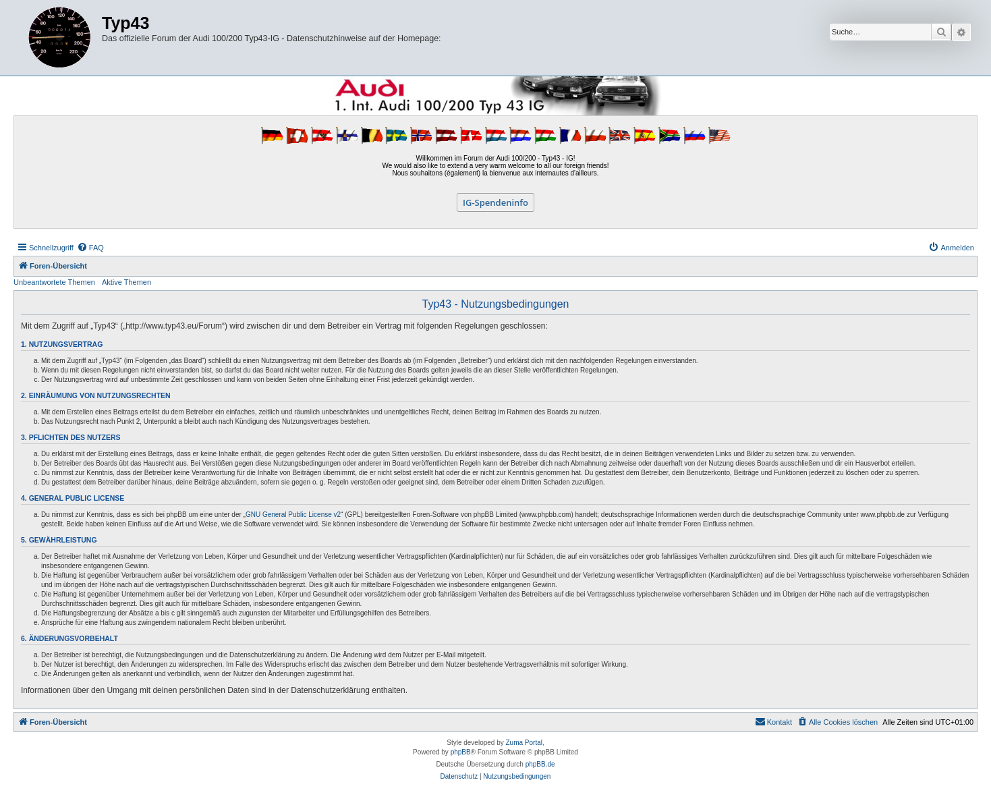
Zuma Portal (524, 742)
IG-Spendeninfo (495, 202)
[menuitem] (90, 248)
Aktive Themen (126, 282)
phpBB (461, 752)
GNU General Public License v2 (293, 514)
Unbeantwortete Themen (54, 282)
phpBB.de (540, 764)
